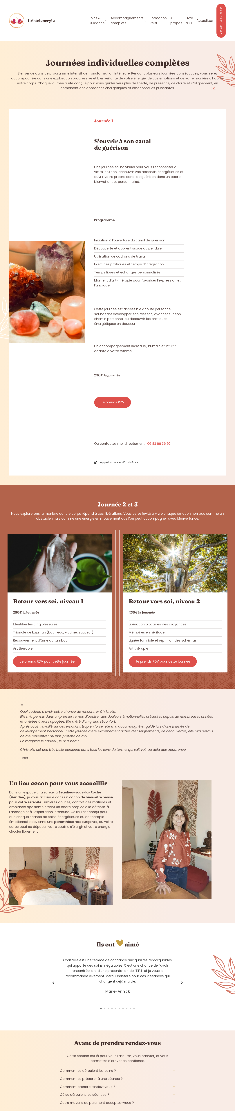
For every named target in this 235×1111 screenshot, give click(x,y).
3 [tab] (108, 1008)
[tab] (117, 1071)
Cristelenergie (41, 20)
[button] (53, 983)
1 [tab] (101, 1008)
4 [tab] (112, 1008)
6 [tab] (119, 1008)
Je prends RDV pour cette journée (47, 661)
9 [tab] (130, 1008)
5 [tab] (116, 1008)
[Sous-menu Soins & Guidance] (106, 21)
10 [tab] (134, 1008)
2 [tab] (104, 1008)
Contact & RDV (221, 20)
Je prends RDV (112, 402)
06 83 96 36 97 (159, 443)
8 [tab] (127, 1008)
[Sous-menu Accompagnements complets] (145, 21)
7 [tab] (123, 1008)
